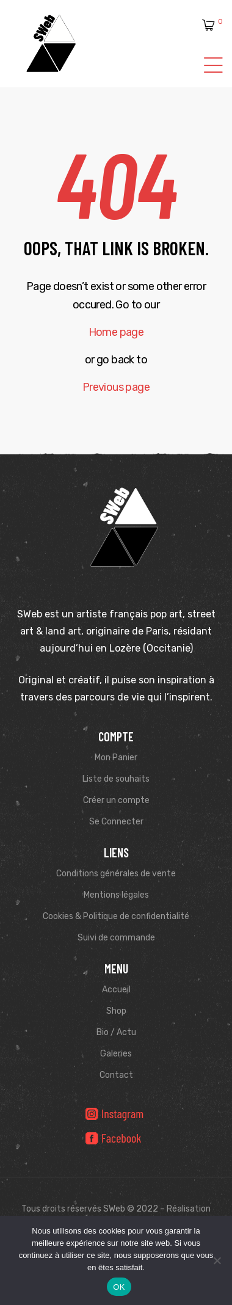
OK (119, 1287)
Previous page (116, 387)
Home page (116, 332)
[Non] (217, 1260)
